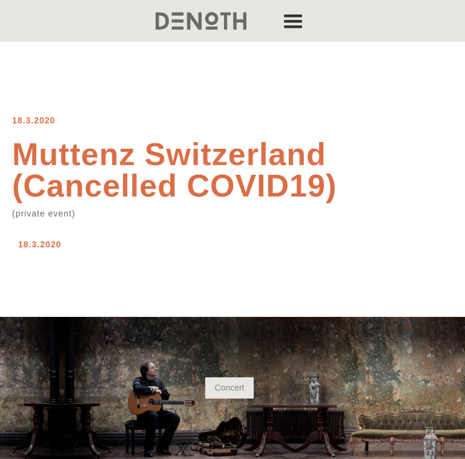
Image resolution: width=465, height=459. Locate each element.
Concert (229, 387)
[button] (293, 21)
